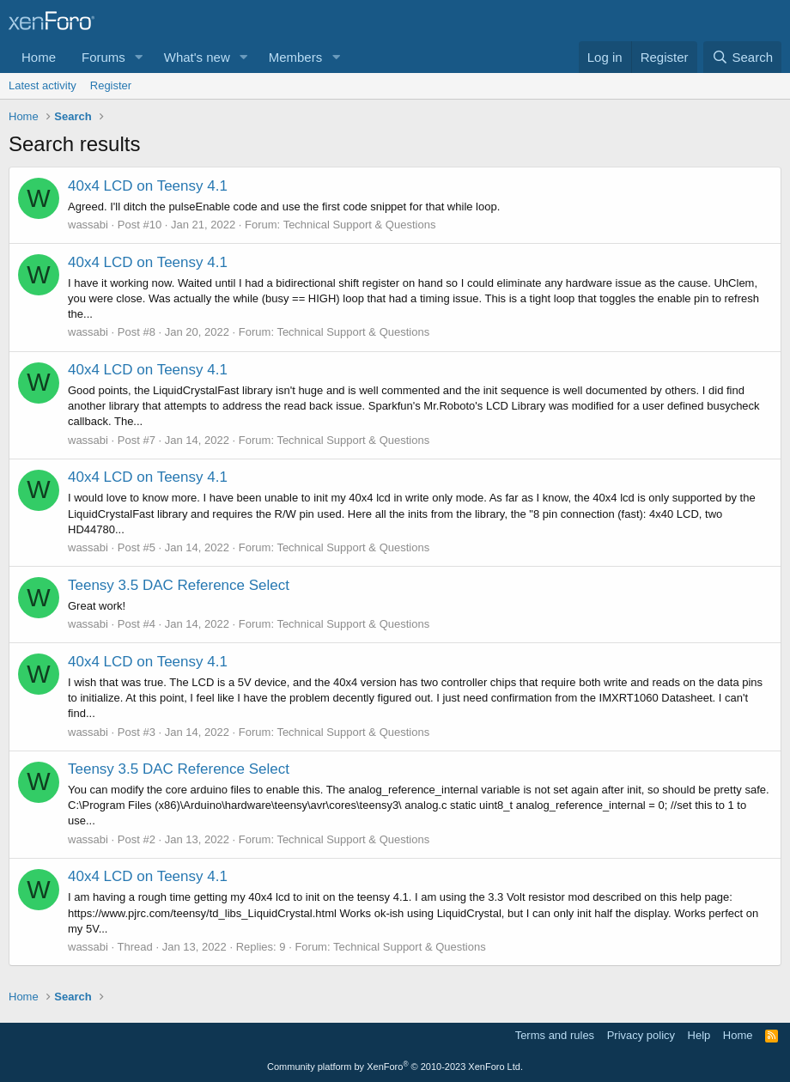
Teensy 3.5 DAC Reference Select (178, 585)
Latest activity (42, 85)
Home (38, 57)
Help (699, 1035)
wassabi (88, 224)
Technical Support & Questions (359, 224)
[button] (139, 57)
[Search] (742, 57)
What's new (197, 57)
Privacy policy (641, 1035)
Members (296, 57)
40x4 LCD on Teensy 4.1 (148, 186)
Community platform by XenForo (395, 1066)
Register (110, 85)
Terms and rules (554, 1035)
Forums (103, 57)
